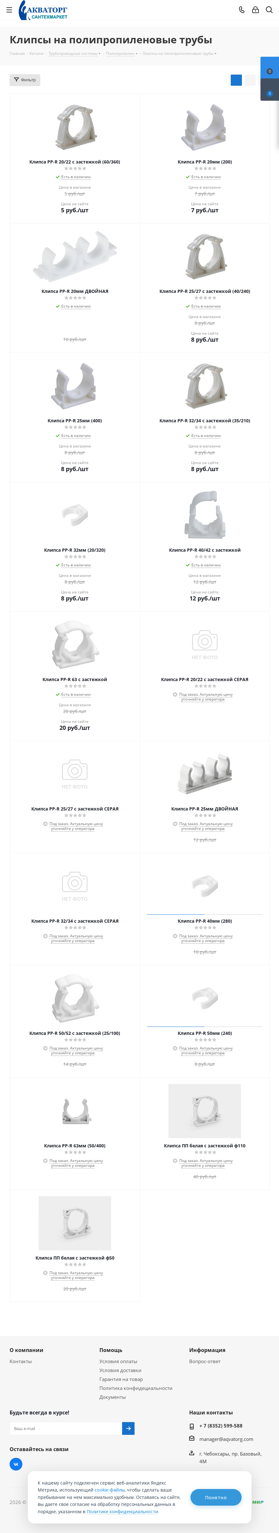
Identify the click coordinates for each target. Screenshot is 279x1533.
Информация (207, 1350)
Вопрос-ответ (205, 1361)
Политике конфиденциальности (122, 1511)
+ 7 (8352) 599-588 (221, 1425)
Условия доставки (120, 1370)
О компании (26, 1350)
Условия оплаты (118, 1361)
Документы (112, 1397)
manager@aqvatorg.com (226, 1439)
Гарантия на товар (121, 1379)
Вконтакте (16, 1464)
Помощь (110, 1350)
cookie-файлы (110, 1490)
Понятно (216, 1497)
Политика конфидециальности (136, 1388)
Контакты (21, 1361)
